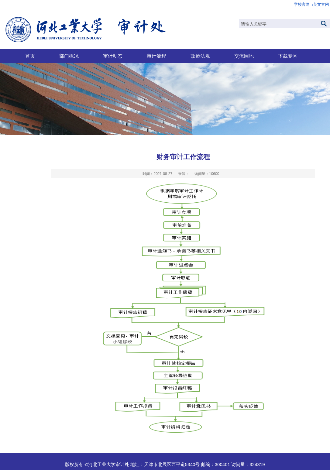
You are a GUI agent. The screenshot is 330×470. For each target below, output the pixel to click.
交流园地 (244, 56)
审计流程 (156, 56)
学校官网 (302, 4)
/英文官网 (320, 4)
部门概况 (69, 56)
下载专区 (287, 56)
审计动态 (112, 56)
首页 (30, 56)
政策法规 (200, 56)
